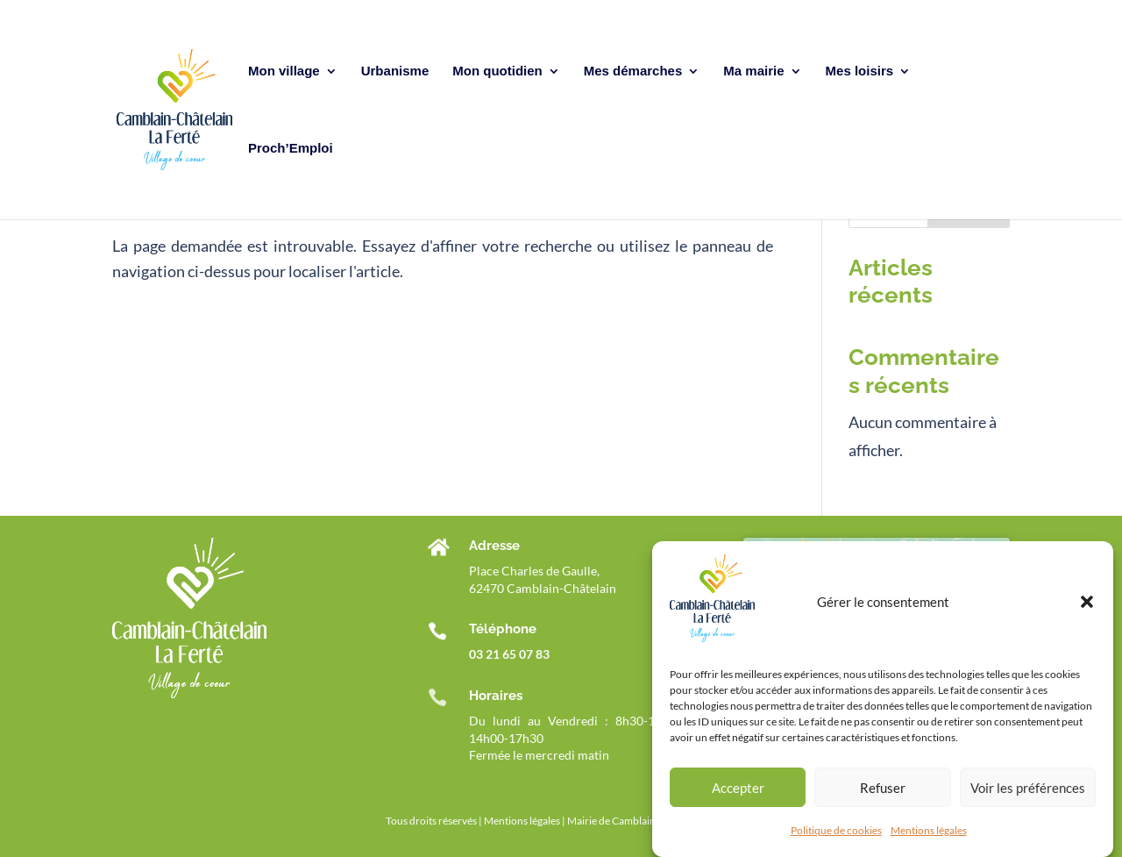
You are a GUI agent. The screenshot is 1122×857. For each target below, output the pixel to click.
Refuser (882, 789)
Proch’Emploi (290, 148)
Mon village (284, 71)
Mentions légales (929, 832)
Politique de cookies (836, 832)
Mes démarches (633, 71)
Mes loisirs (860, 71)
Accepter (738, 789)
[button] (1087, 604)
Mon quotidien (497, 71)
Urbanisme (395, 71)
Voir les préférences (1027, 789)
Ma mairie (753, 71)
